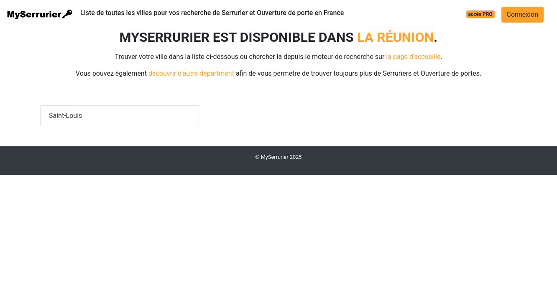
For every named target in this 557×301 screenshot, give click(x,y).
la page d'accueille (413, 57)
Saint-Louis (65, 116)
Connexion (522, 14)
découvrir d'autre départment (191, 73)
